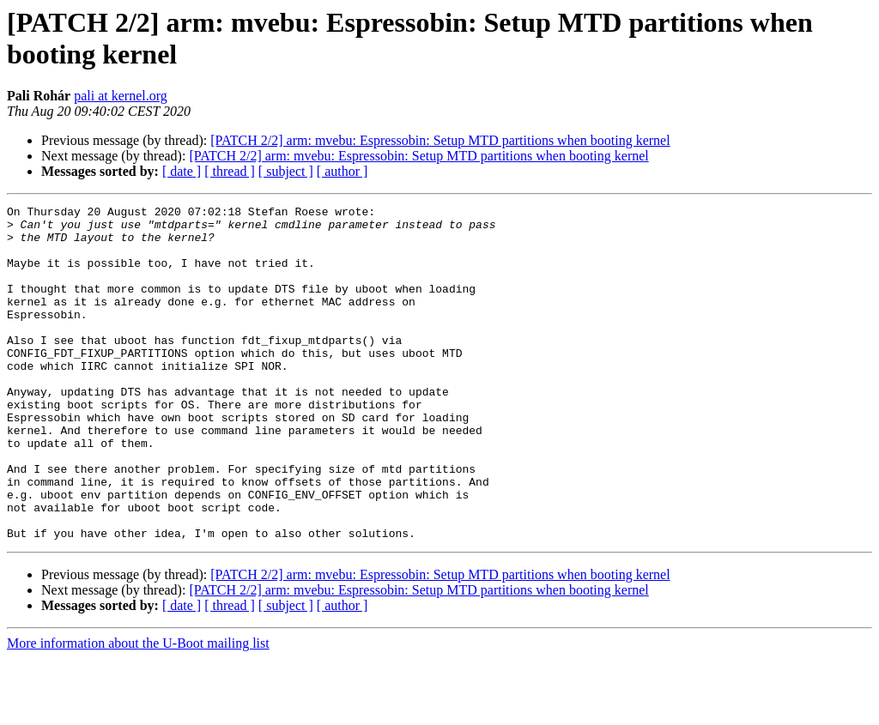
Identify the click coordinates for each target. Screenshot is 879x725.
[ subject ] (285, 171)
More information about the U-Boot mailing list (138, 710)
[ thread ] (229, 171)
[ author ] (342, 171)
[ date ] (181, 171)
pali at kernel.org (120, 95)
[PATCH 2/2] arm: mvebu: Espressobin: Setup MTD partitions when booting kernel (440, 140)
